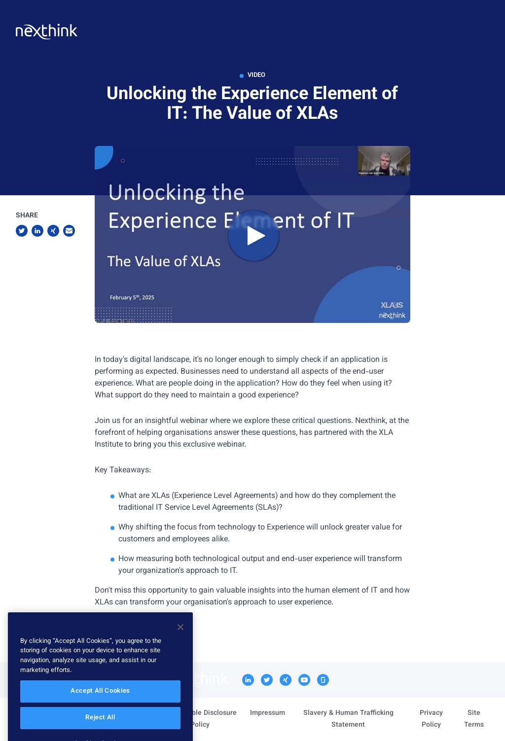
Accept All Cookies (100, 702)
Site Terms (474, 719)
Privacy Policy (431, 719)
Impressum (267, 713)
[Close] (180, 638)
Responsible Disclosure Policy (200, 719)
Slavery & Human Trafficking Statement (348, 719)
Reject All (100, 729)
